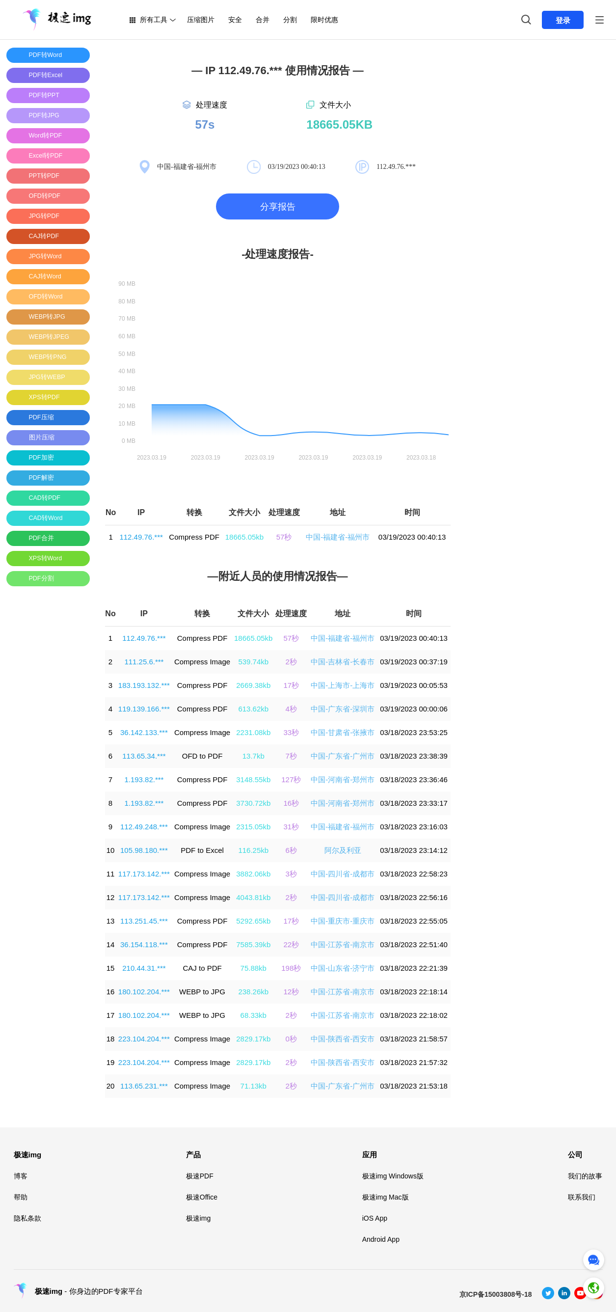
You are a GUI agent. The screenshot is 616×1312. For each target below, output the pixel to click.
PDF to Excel (202, 850)
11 (111, 874)
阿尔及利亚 (342, 850)
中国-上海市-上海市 (343, 685)
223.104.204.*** (144, 1039)
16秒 (291, 803)
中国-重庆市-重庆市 (343, 921)
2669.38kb (253, 685)
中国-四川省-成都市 (343, 874)
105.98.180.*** (144, 850)
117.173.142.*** (144, 874)
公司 (575, 1154)
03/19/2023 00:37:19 (414, 661)
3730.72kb (253, 803)
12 (111, 897)
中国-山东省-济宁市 (343, 968)
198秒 (291, 968)
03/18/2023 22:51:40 (414, 944)
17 (111, 1015)
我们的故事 (585, 1176)
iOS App (374, 1218)
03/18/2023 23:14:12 (414, 850)
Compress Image (202, 661)
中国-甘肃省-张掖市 (343, 732)
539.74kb (253, 661)
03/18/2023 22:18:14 (414, 991)
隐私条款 (27, 1218)
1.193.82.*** (143, 779)
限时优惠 (324, 20)
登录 (563, 20)
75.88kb (254, 968)
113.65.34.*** (143, 756)
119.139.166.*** (144, 709)
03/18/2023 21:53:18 (414, 1086)
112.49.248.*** (144, 826)
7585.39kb (253, 944)
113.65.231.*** (144, 1086)
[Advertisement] (45, 741)
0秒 (291, 1039)
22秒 (291, 944)
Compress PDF (194, 537)
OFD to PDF (202, 756)
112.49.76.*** (140, 537)
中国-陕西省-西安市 (343, 1039)
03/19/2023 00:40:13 (412, 537)
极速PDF (200, 1176)
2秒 (291, 661)
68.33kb (254, 1015)
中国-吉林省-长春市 (343, 661)
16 (111, 991)
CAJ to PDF (202, 968)
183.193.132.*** (144, 685)
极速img (28, 1154)
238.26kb (253, 991)
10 (111, 850)
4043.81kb (253, 897)
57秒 (284, 537)
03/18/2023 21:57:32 (414, 1062)
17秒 (291, 685)
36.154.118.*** (144, 944)
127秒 (291, 779)
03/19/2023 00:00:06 (414, 709)
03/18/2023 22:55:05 (414, 921)
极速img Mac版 (385, 1197)
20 (111, 1086)
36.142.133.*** (144, 732)
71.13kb (254, 1086)
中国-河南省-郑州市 (343, 779)
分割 (290, 20)
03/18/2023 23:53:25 (414, 732)
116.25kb (253, 850)
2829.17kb (253, 1039)
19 (111, 1062)
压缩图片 (200, 20)
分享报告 (277, 207)
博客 (20, 1176)
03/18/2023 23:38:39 (414, 756)
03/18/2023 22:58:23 (414, 874)
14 (111, 944)
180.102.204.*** (144, 991)
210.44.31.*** (143, 968)
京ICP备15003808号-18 (495, 1294)
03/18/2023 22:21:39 (414, 968)
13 (111, 921)
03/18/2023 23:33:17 (414, 803)
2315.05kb (253, 826)
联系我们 (581, 1197)
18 (111, 1039)
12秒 (291, 991)
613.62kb (253, 709)
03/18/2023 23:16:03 (414, 826)
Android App (381, 1239)
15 (111, 968)
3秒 (291, 874)
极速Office (201, 1197)
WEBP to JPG (202, 991)
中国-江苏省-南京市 (343, 944)
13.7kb (253, 756)
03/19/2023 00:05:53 (414, 685)
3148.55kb (253, 779)
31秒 (291, 826)
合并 (262, 20)
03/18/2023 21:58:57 (414, 1039)
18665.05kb (244, 537)
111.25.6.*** (143, 661)
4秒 (291, 709)
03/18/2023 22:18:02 (414, 1015)
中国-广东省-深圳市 (343, 709)
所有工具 (153, 20)
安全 (235, 20)
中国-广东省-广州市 (343, 756)
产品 (193, 1154)
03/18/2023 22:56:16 (414, 897)
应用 (369, 1154)
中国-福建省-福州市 (338, 537)
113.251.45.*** (144, 921)
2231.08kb (253, 732)
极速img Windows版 (393, 1176)
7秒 (291, 756)
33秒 (291, 732)
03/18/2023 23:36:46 (414, 779)
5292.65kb (253, 921)
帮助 (20, 1197)
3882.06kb (253, 874)
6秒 (291, 850)
